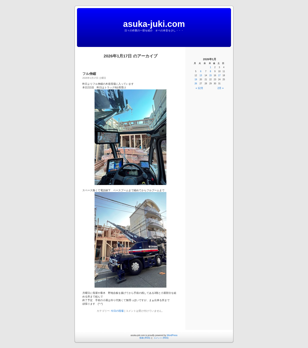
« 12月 (199, 88)
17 (219, 75)
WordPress (172, 335)
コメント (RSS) (161, 338)
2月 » (221, 88)
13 (201, 75)
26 (196, 83)
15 (210, 75)
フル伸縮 (89, 74)
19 (196, 79)
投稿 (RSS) (144, 338)
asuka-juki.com (154, 24)
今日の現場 (117, 310)
